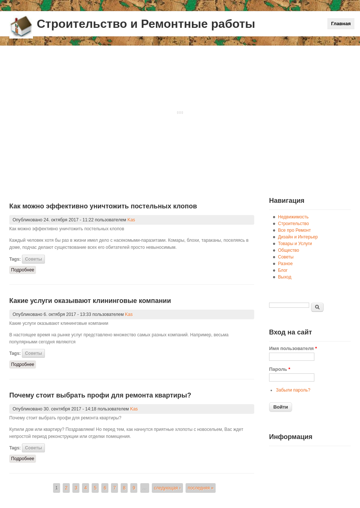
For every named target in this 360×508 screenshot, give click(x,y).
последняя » (200, 488)
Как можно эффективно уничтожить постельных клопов (103, 206)
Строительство (293, 223)
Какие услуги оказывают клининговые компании (90, 300)
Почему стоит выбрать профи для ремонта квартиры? (100, 395)
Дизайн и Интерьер (298, 237)
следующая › (167, 488)
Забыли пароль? (293, 390)
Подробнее (23, 270)
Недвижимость (293, 217)
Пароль (279, 369)
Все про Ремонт (294, 230)
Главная (341, 23)
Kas (131, 219)
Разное (285, 263)
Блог (283, 270)
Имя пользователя (293, 348)
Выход (284, 277)
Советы (33, 259)
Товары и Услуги (295, 243)
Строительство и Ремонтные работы (146, 23)
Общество (288, 250)
